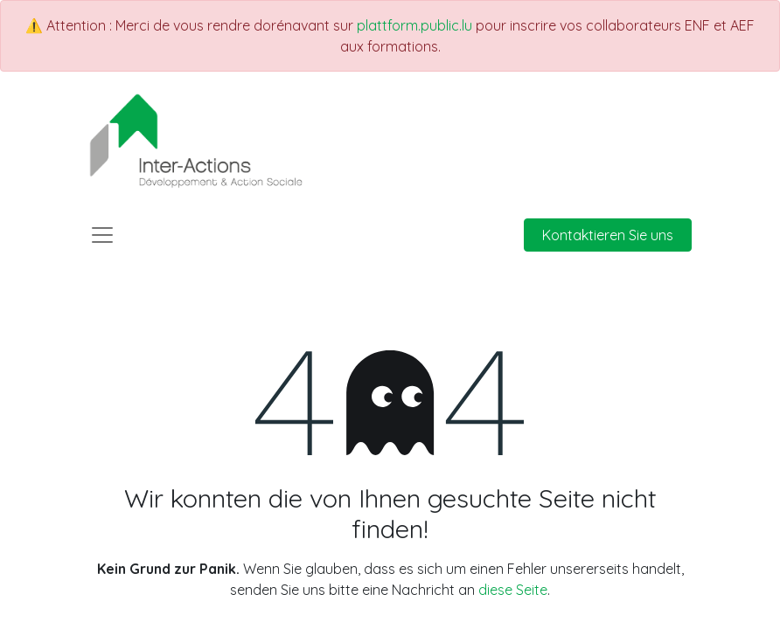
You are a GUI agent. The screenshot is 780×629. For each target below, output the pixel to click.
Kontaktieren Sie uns (607, 235)
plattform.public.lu (414, 25)
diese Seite (512, 589)
